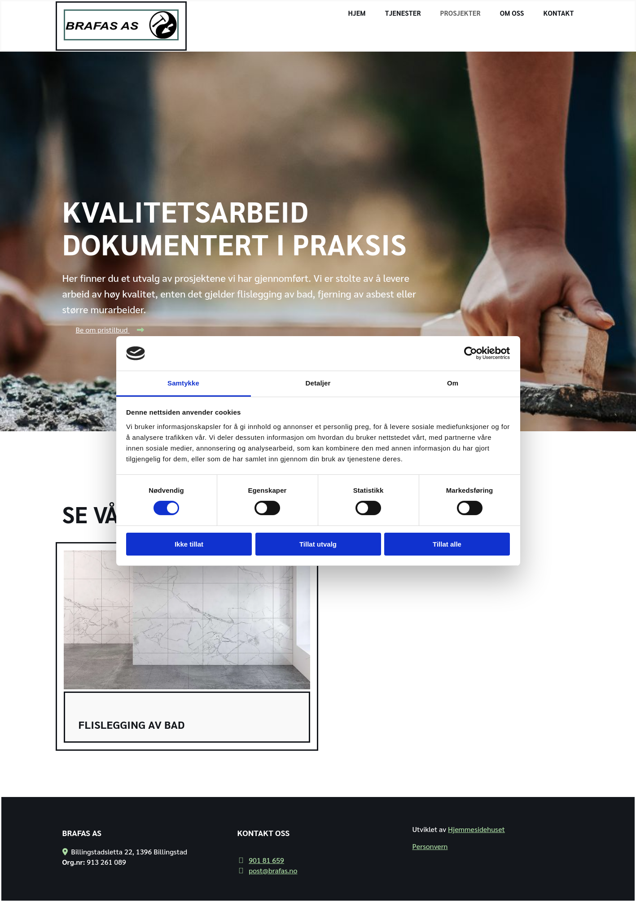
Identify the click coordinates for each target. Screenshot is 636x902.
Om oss (512, 13)
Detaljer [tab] (318, 383)
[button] (109, 329)
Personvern (429, 846)
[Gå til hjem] (121, 37)
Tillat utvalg (318, 544)
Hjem (357, 13)
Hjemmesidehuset (476, 829)
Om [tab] (452, 383)
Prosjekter (460, 13)
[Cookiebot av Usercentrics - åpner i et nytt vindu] (470, 353)
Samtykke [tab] (183, 383)
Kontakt (559, 13)
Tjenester (403, 13)
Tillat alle (447, 544)
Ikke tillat (189, 544)
